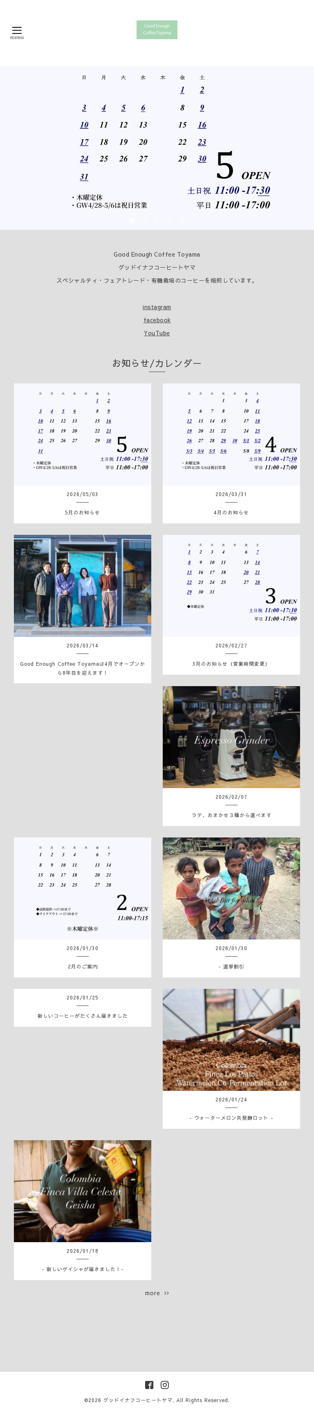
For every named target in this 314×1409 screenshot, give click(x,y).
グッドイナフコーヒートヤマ (138, 1400)
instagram (157, 307)
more (157, 1293)
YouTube (157, 333)
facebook (157, 320)
